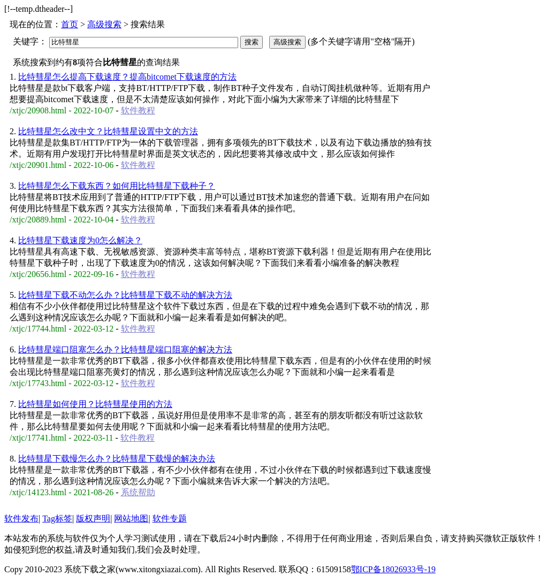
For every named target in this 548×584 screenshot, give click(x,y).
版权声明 (93, 518)
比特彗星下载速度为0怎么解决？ (80, 240)
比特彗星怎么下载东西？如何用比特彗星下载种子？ (116, 185)
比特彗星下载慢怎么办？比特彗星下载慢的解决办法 (116, 458)
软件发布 (21, 518)
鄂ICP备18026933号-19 (393, 569)
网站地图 (131, 518)
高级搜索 (104, 24)
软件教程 (138, 110)
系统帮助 (138, 492)
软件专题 (170, 518)
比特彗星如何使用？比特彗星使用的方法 (95, 404)
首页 (69, 24)
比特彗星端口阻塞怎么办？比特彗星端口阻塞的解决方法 (125, 349)
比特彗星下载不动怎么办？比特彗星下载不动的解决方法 (125, 294)
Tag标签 (57, 518)
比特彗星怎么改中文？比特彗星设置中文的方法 (108, 131)
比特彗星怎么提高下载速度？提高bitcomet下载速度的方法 (127, 76)
